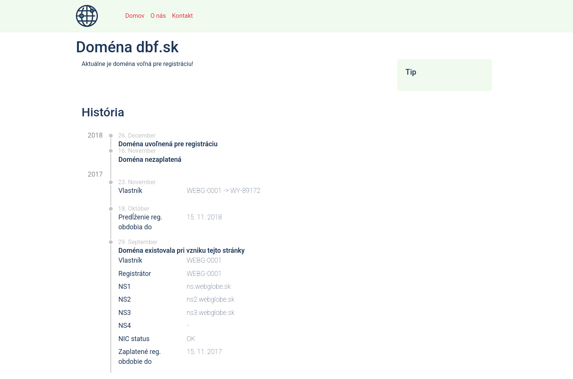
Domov (134, 15)
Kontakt (182, 15)
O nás (158, 15)
